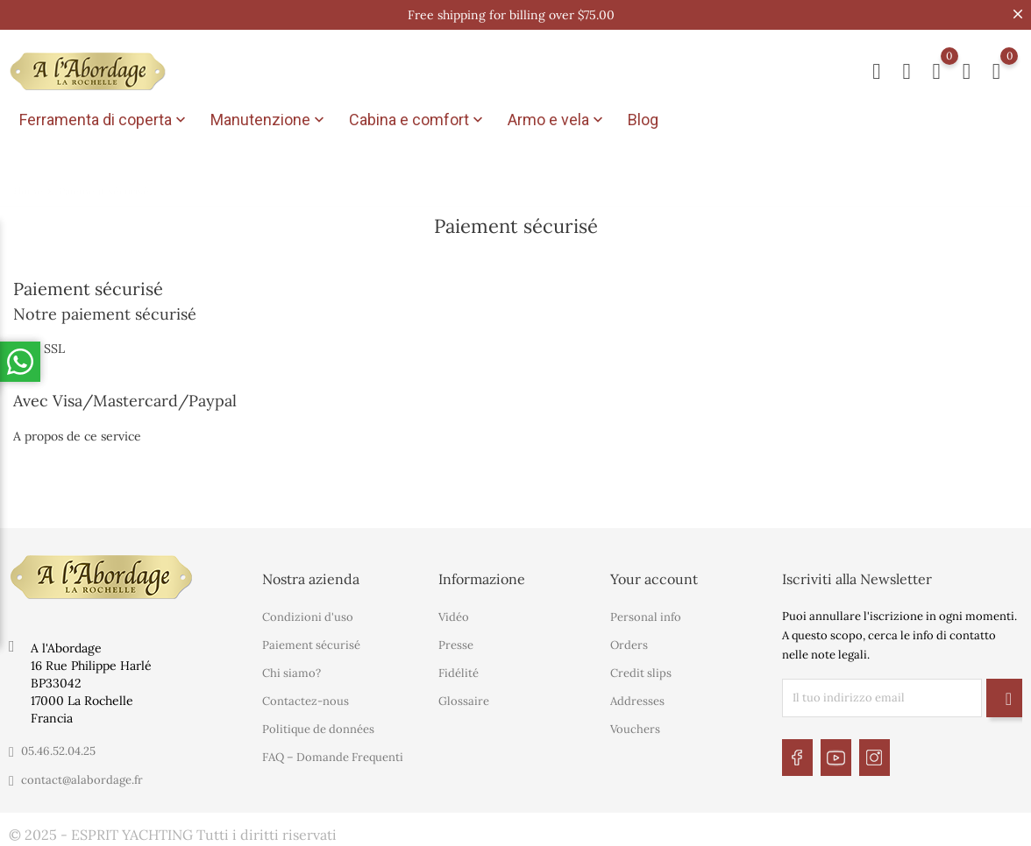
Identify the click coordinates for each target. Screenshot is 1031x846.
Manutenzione (269, 120)
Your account (654, 576)
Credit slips (641, 670)
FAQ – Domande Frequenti (332, 754)
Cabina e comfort (418, 120)
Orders (629, 642)
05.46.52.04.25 (58, 748)
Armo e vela (557, 120)
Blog (643, 119)
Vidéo (453, 614)
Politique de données (318, 726)
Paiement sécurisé (311, 642)
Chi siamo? (291, 670)
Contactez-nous (305, 698)
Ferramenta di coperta (104, 120)
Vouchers (635, 726)
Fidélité (458, 670)
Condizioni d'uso (307, 614)
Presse (455, 642)
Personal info (645, 614)
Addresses (637, 698)
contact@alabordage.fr (82, 777)
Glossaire (463, 698)
